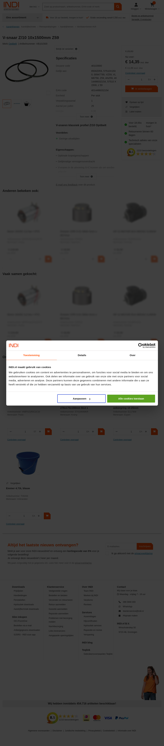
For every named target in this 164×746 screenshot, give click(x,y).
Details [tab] (82, 355)
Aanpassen (81, 398)
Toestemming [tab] (31, 355)
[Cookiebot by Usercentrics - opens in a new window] (140, 345)
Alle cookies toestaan (131, 398)
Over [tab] (133, 355)
